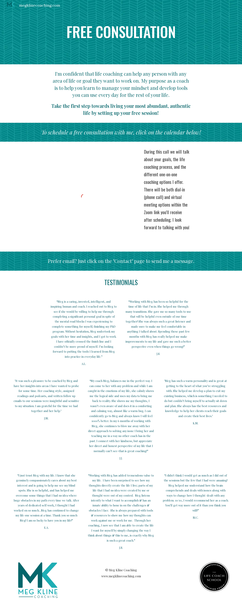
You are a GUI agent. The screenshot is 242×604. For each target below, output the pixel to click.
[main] (120, 32)
